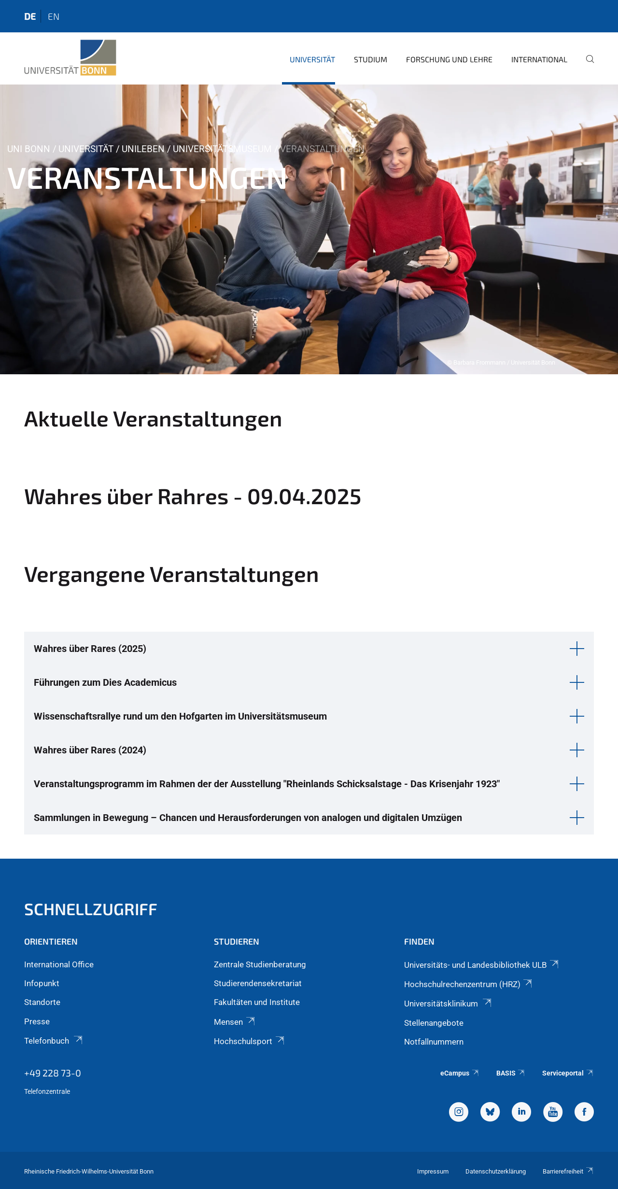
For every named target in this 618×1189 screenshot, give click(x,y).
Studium (370, 59)
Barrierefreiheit (568, 1171)
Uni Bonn (28, 149)
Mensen (235, 1022)
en (53, 16)
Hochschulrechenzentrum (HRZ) (469, 984)
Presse (37, 1021)
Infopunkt (41, 983)
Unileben (143, 149)
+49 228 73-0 (52, 1072)
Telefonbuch (54, 1041)
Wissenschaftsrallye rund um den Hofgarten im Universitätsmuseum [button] (180, 716)
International (539, 59)
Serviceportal (568, 1073)
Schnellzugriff (90, 909)
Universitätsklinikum (448, 1003)
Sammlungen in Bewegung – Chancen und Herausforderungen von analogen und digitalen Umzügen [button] (248, 817)
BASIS (511, 1073)
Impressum (433, 1171)
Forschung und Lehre (449, 59)
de (30, 16)
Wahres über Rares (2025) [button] (90, 648)
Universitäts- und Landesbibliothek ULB (482, 965)
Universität (312, 59)
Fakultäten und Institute (257, 1002)
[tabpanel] (309, 229)
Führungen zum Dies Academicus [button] (105, 682)
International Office (59, 964)
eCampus (459, 1073)
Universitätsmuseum (222, 149)
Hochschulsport (249, 1041)
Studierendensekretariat (258, 983)
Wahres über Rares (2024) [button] (90, 750)
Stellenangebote (434, 1023)
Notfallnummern (434, 1042)
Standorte (42, 1002)
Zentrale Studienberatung (260, 964)
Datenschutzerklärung (495, 1171)
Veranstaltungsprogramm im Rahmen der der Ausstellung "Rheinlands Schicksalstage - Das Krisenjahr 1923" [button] (267, 784)
